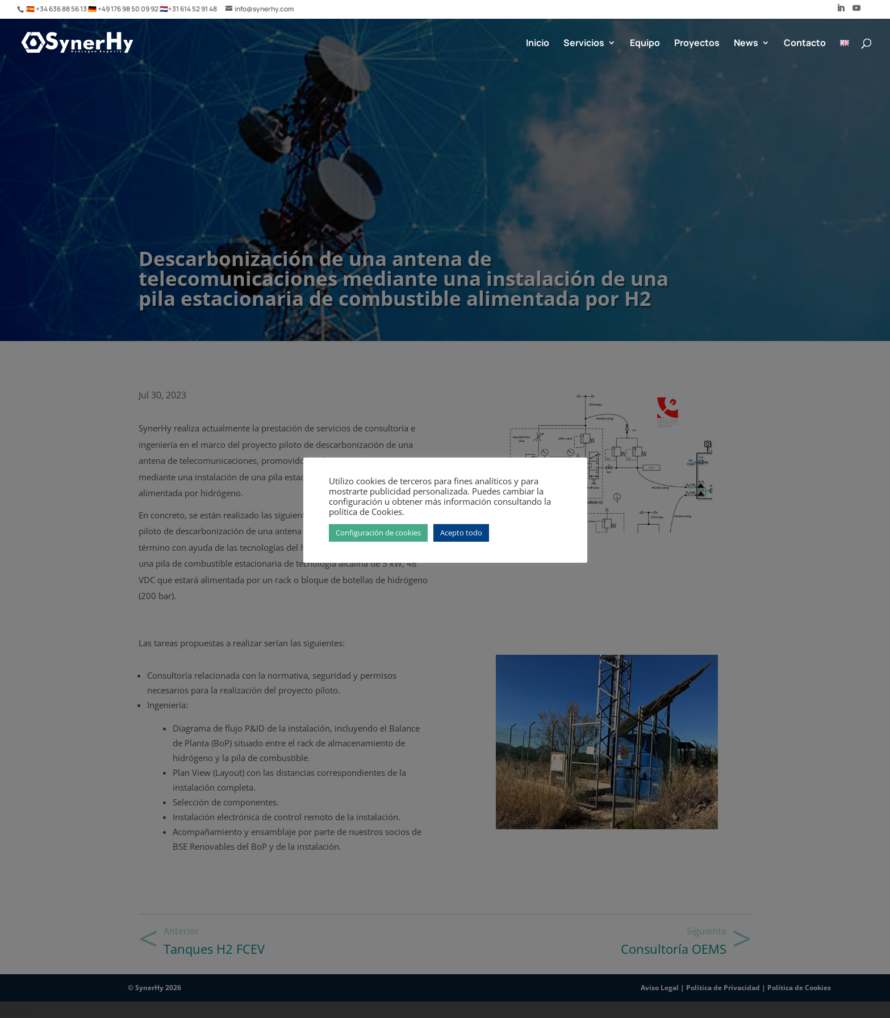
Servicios (583, 44)
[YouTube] (856, 11)
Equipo (645, 44)
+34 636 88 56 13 (62, 9)
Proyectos (697, 44)
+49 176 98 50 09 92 (129, 9)
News (746, 44)
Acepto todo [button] (461, 532)
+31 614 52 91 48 (192, 9)
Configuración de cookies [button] (378, 532)
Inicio (537, 44)
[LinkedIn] (841, 11)
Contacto (805, 44)
